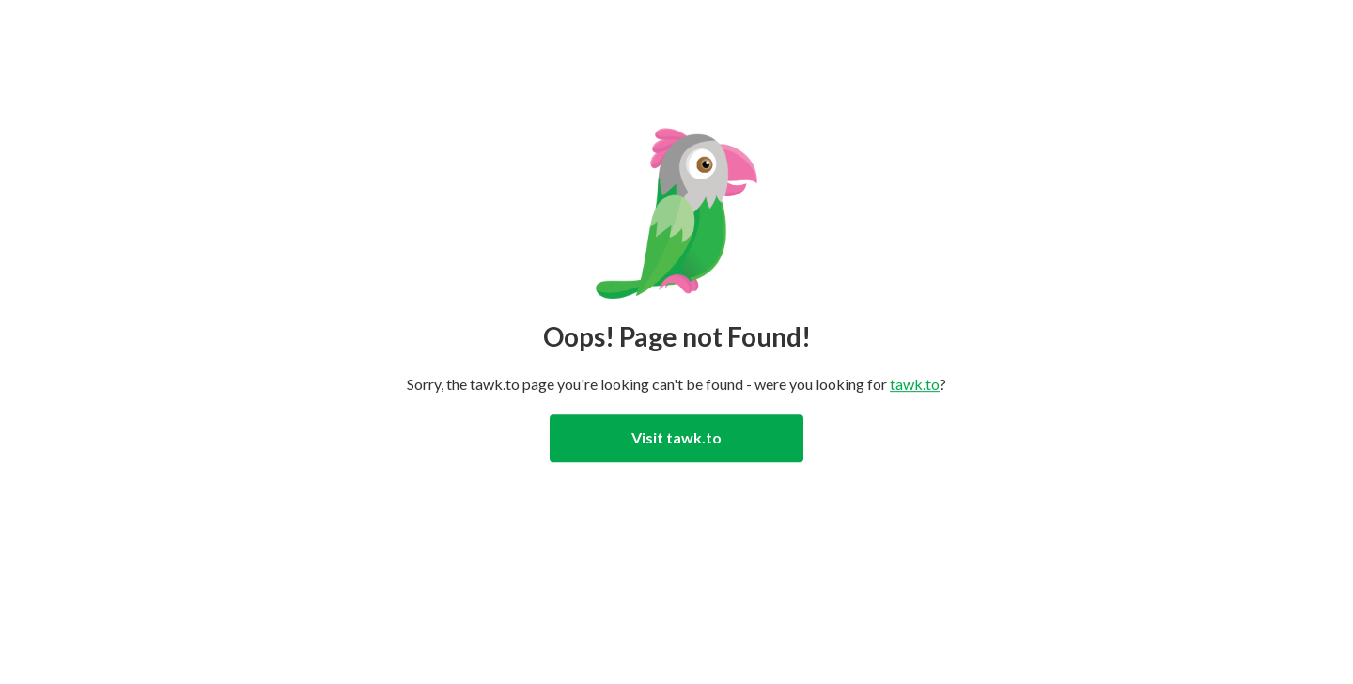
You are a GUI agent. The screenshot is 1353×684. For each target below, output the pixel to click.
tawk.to (915, 384)
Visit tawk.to (676, 437)
